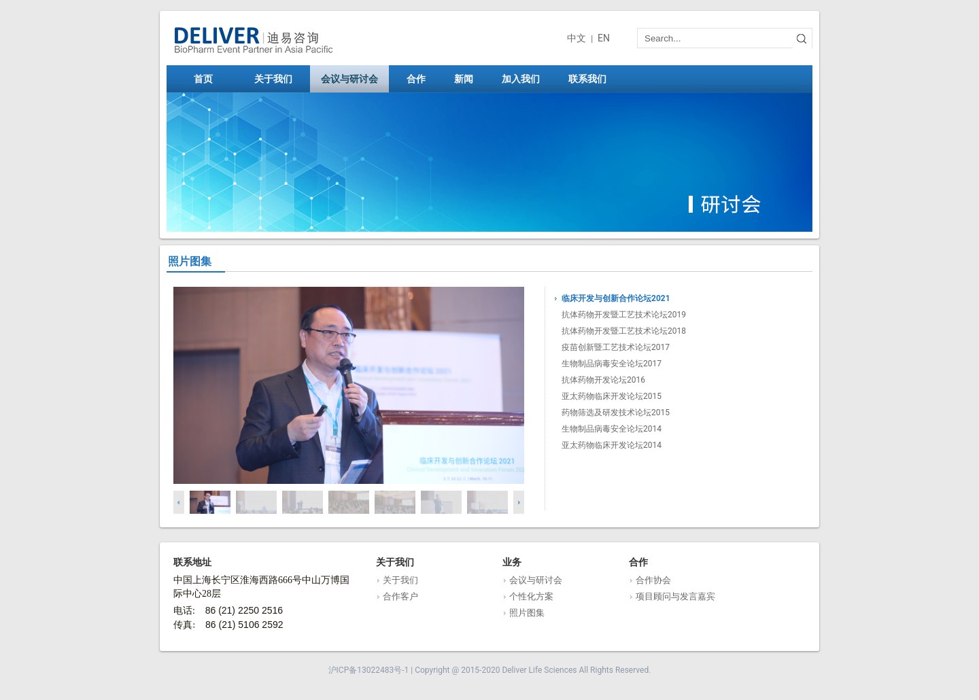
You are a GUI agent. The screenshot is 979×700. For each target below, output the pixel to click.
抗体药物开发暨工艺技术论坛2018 (624, 331)
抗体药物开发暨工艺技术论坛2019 (624, 314)
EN (604, 38)
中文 (576, 38)
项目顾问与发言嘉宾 (675, 596)
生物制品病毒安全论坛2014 (612, 429)
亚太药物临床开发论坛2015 (612, 396)
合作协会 (653, 580)
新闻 (468, 78)
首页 (203, 78)
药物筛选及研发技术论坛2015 (616, 412)
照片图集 (527, 613)
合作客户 (400, 596)
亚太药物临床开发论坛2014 (612, 445)
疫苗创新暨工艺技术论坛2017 (616, 347)
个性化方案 (531, 596)
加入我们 (525, 78)
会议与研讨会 (354, 78)
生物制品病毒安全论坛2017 (612, 363)
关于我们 (278, 78)
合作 (421, 78)
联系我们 (592, 78)
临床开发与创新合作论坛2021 (616, 298)
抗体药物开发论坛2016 (603, 380)
